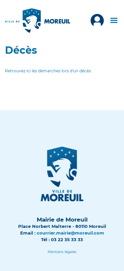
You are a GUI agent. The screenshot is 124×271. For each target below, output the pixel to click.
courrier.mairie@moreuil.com (70, 233)
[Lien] (62, 252)
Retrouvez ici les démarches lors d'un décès (48, 70)
